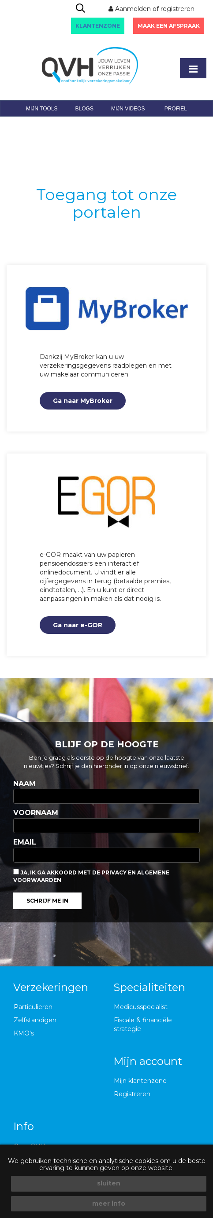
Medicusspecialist (141, 1007)
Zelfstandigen (35, 1020)
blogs (84, 109)
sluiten (108, 1183)
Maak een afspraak (169, 25)
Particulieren (33, 1007)
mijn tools (42, 109)
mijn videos (128, 109)
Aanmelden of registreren (151, 9)
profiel (175, 109)
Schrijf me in (47, 900)
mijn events (72, 125)
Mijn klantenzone (140, 1081)
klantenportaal (133, 125)
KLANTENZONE (97, 25)
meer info (108, 1203)
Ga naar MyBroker (82, 401)
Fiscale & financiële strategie (143, 1024)
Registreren (132, 1094)
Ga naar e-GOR (77, 625)
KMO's (24, 1033)
